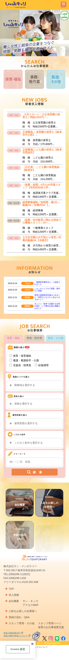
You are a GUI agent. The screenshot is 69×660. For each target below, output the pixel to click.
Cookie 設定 (17, 649)
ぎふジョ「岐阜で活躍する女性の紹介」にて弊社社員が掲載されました (47, 311)
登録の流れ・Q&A (19, 617)
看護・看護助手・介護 (24, 365)
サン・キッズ (30, 601)
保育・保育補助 (20, 361)
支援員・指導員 (20, 370)
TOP (11, 588)
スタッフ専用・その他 (21, 623)
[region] (18, 649)
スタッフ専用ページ (49, 623)
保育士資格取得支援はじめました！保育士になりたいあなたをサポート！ (47, 303)
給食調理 (42, 370)
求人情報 (14, 594)
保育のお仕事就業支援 (51, 627)
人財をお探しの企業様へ (23, 611)
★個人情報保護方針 (11, 633)
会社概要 (20, 507)
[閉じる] (32, 644)
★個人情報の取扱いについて (15, 636)
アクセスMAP (30, 604)
